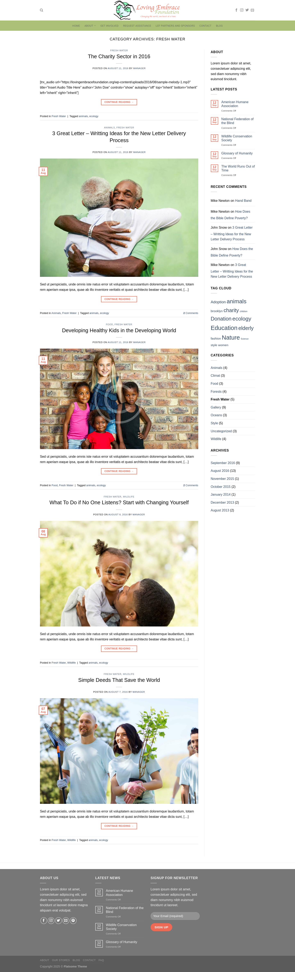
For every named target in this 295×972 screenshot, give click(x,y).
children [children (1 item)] (243, 311)
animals (83, 116)
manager (139, 68)
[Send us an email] (252, 10)
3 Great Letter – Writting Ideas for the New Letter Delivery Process (232, 233)
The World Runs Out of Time (238, 168)
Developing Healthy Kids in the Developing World (119, 330)
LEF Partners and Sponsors (175, 25)
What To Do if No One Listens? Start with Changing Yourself (119, 502)
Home (76, 25)
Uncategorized (221, 431)
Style (214, 423)
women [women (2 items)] (223, 345)
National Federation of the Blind (237, 121)
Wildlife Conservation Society (236, 138)
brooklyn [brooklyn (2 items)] (217, 311)
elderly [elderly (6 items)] (246, 328)
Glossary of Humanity (237, 153)
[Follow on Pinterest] (73, 920)
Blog (219, 25)
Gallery (216, 407)
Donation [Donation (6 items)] (221, 319)
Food (109, 324)
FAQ (101, 960)
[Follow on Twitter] (247, 10)
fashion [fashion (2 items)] (216, 338)
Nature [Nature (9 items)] (231, 337)
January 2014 (221, 494)
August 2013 (220, 510)
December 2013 (222, 502)
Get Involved (109, 25)
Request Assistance (137, 25)
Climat (215, 375)
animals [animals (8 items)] (236, 301)
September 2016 (223, 463)
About (90, 25)
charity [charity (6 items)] (231, 310)
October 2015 (221, 486)
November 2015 (222, 478)
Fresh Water (119, 50)
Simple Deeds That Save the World (119, 680)
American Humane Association (234, 104)
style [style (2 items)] (214, 345)
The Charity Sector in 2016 (119, 56)
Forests (216, 391)
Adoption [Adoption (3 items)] (218, 302)
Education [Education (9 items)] (224, 327)
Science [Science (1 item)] (244, 339)
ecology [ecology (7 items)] (241, 319)
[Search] (41, 10)
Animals (109, 127)
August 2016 (220, 470)
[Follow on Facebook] (236, 10)
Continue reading (119, 102)
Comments (190, 313)
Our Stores (61, 960)
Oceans (216, 415)
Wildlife (128, 496)
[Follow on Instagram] (241, 10)
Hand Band (243, 200)
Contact (205, 25)
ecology (93, 116)
